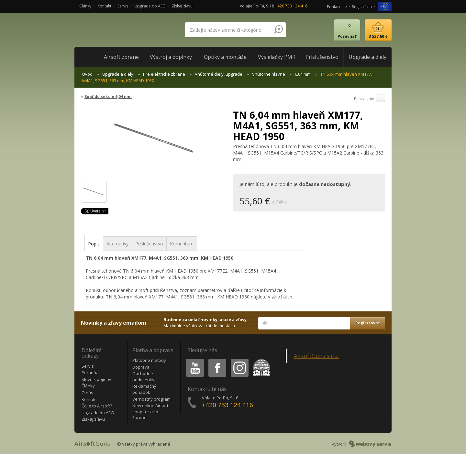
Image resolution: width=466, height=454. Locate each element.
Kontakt (104, 6)
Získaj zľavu (182, 6)
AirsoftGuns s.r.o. (316, 356)
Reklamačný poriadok (144, 389)
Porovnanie (369, 98)
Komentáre (182, 244)
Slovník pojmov (96, 379)
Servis (122, 6)
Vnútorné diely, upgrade (218, 74)
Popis (94, 244)
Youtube (193, 360)
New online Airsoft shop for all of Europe (150, 411)
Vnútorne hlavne (268, 74)
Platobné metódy (149, 360)
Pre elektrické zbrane (164, 74)
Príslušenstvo (149, 244)
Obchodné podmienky (143, 377)
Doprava (141, 367)
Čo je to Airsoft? (97, 406)
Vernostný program (151, 399)
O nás (87, 392)
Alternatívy (117, 244)
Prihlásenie (337, 6)
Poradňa (90, 372)
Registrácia (362, 6)
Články (85, 6)
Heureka (260, 360)
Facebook (216, 360)
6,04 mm (303, 74)
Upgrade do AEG (149, 6)
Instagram (239, 360)
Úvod (87, 74)
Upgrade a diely (117, 74)
